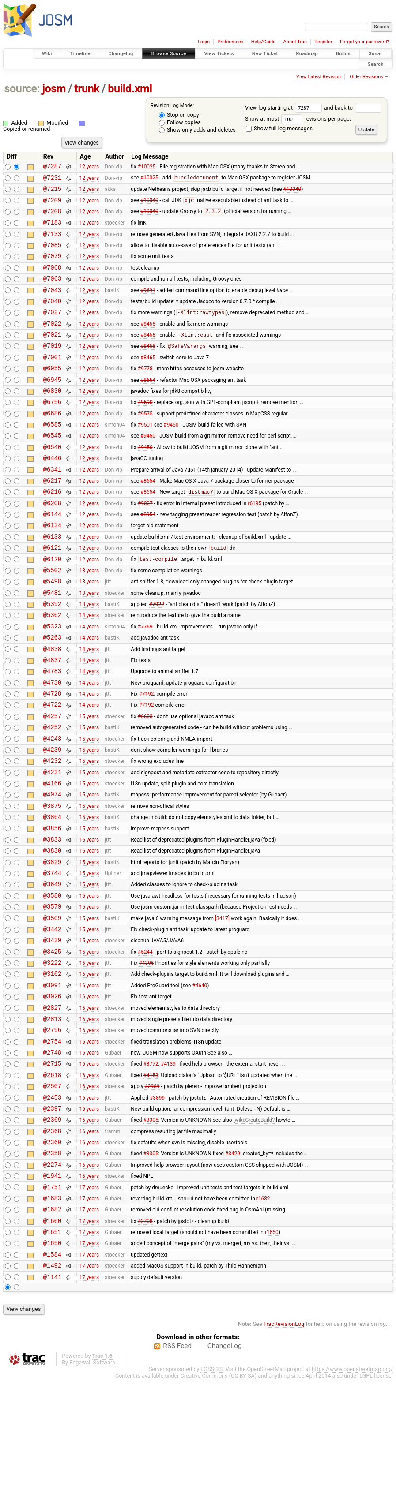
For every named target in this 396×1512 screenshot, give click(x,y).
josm (54, 88)
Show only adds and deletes (197, 129)
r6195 (254, 544)
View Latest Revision (318, 77)
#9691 (147, 305)
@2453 (52, 1208)
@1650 (52, 1371)
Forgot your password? (364, 42)
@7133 (52, 243)
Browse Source (168, 54)
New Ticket (265, 54)
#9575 (145, 443)
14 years (89, 669)
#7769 (145, 681)
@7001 (52, 381)
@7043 (52, 305)
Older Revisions (366, 77)
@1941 (52, 1296)
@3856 (52, 907)
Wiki (47, 54)
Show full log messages (279, 128)
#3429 (232, 1271)
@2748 (52, 1158)
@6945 (52, 406)
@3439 (52, 1032)
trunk (86, 88)
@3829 (52, 945)
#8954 (147, 556)
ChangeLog (224, 1478)
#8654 (147, 406)
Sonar (375, 54)
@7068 (52, 280)
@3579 (52, 995)
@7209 (52, 205)
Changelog (120, 54)
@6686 (52, 443)
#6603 (145, 782)
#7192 (146, 757)
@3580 (52, 983)
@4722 (52, 769)
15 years (89, 782)
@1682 (52, 1333)
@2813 (52, 1120)
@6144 (52, 556)
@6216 (52, 531)
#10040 (292, 193)
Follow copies (180, 122)
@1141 (52, 1409)
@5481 (52, 644)
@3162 (52, 1070)
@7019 (52, 368)
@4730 (52, 744)
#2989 (151, 1196)
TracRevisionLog (284, 1456)
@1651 (52, 1359)
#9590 (145, 431)
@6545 (52, 468)
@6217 (52, 518)
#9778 (145, 393)
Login (204, 42)
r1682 (263, 1321)
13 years (89, 619)
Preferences (230, 42)
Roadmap (307, 54)
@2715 (52, 1170)
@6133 (52, 581)
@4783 (52, 731)
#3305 (150, 1233)
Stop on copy (179, 114)
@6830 (52, 418)
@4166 (52, 857)
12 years (89, 167)
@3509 (52, 1008)
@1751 (52, 1309)
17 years (89, 1309)
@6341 (52, 506)
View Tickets (219, 54)
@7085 (52, 255)
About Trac (295, 42)
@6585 (52, 456)
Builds (343, 54)
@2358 (52, 1271)
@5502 (52, 619)
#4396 (146, 1058)
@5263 (52, 694)
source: (22, 88)
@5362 (52, 669)
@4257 (52, 782)
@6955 (52, 393)
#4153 (150, 1183)
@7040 (52, 318)
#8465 (147, 343)
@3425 (52, 1045)
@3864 (52, 895)
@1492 (52, 1396)
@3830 (52, 932)
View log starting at (284, 107)
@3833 (52, 920)
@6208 (52, 544)
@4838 (52, 707)
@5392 (52, 656)
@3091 (52, 1083)
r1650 (272, 1359)
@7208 (52, 217)
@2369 (52, 1233)
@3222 (52, 1058)
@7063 (52, 293)
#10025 (147, 167)
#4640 (199, 1083)
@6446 (52, 493)
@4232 (52, 832)
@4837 (52, 719)
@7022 (52, 343)
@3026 (52, 1095)
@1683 (52, 1321)
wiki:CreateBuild (253, 1233)
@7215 (52, 192)
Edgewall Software (92, 1495)
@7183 (52, 230)
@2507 (52, 1196)
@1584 (52, 1384)
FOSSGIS (211, 1501)
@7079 (52, 267)
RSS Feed (177, 1478)
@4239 (52, 819)
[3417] (222, 1008)
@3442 (52, 1020)
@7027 (52, 330)
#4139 (168, 1171)
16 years (89, 1058)
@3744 (52, 957)
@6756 (52, 431)
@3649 (52, 970)
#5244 (145, 1045)
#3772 (150, 1171)
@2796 (52, 1133)
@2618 (52, 1183)
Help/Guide (263, 42)
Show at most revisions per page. (298, 118)
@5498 (52, 631)
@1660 (52, 1346)
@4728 (52, 757)
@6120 (52, 606)
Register (323, 42)
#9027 (145, 544)
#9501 (145, 456)
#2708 (145, 1346)
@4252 (52, 794)
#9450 (170, 456)
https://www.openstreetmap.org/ (352, 1501)
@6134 (52, 568)
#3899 (157, 1208)
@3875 (52, 882)
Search (375, 64)
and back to (353, 107)
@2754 (52, 1146)
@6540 (52, 481)
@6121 (52, 594)
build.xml (130, 88)
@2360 (52, 1258)
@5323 (52, 682)
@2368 (52, 1246)
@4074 (52, 869)
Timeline (80, 54)
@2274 (52, 1284)
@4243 (52, 807)
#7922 (156, 657)
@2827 (52, 1108)
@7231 (52, 180)
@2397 (52, 1221)
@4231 (52, 845)
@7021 (52, 355)
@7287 (52, 167)
